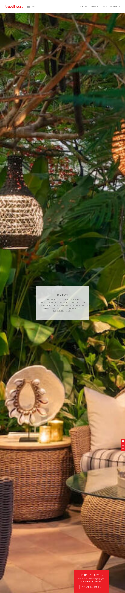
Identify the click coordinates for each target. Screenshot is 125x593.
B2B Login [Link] (84, 6)
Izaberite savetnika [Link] (99, 6)
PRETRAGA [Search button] (114, 6)
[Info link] (123, 441)
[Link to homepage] (14, 6)
